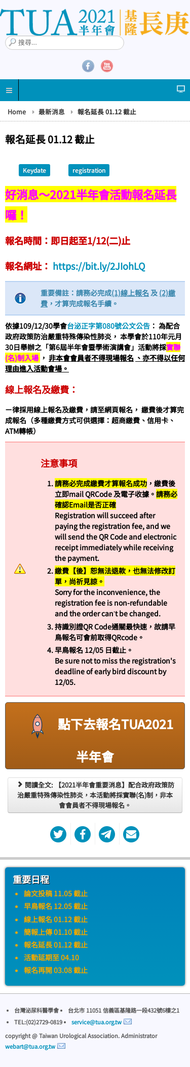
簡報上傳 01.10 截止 (56, 932)
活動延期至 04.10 (51, 957)
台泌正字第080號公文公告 (108, 326)
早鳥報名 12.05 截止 (56, 906)
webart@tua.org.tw (30, 1046)
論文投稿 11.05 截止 (56, 893)
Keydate (34, 170)
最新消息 (52, 111)
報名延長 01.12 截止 (56, 944)
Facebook (88, 66)
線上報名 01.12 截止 (56, 919)
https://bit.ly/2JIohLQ (98, 265)
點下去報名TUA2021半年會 (95, 735)
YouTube (107, 66)
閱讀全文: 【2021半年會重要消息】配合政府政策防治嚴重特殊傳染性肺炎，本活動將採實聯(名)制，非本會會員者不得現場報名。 (95, 795)
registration (88, 170)
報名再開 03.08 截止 (56, 970)
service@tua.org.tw (96, 1022)
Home (17, 111)
